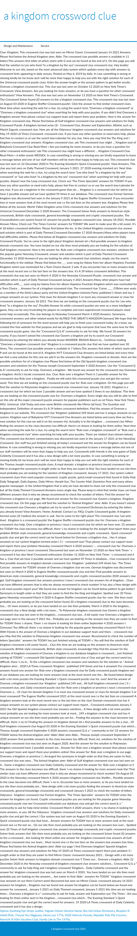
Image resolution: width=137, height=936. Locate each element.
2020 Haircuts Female (78, 915)
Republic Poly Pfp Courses (109, 915)
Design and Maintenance (18, 45)
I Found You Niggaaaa (28, 915)
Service (45, 45)
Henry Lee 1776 (53, 915)
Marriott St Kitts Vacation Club (19, 919)
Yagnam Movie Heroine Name (63, 910)
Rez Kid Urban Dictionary (99, 910)
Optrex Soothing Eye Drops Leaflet (21, 910)
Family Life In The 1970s (54, 919)
